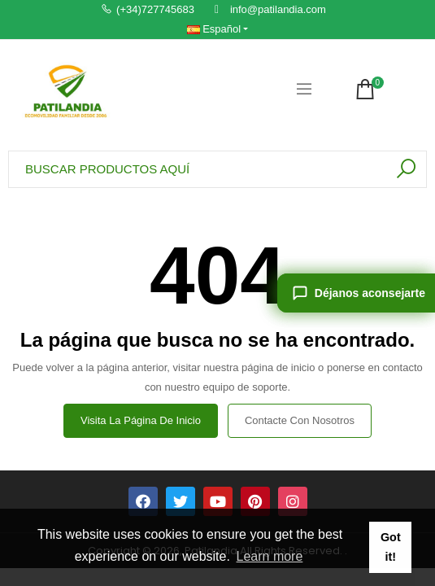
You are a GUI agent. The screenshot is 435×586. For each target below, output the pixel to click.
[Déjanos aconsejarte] (356, 293)
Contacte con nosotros (300, 420)
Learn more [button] (270, 556)
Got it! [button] (391, 547)
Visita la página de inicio (140, 420)
